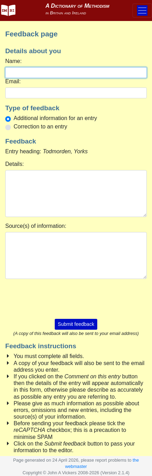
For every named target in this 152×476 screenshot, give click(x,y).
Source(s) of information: (35, 226)
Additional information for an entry (55, 118)
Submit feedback (76, 324)
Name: (13, 61)
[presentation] (76, 298)
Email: (13, 81)
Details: (14, 164)
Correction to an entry (40, 127)
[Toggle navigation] (142, 11)
